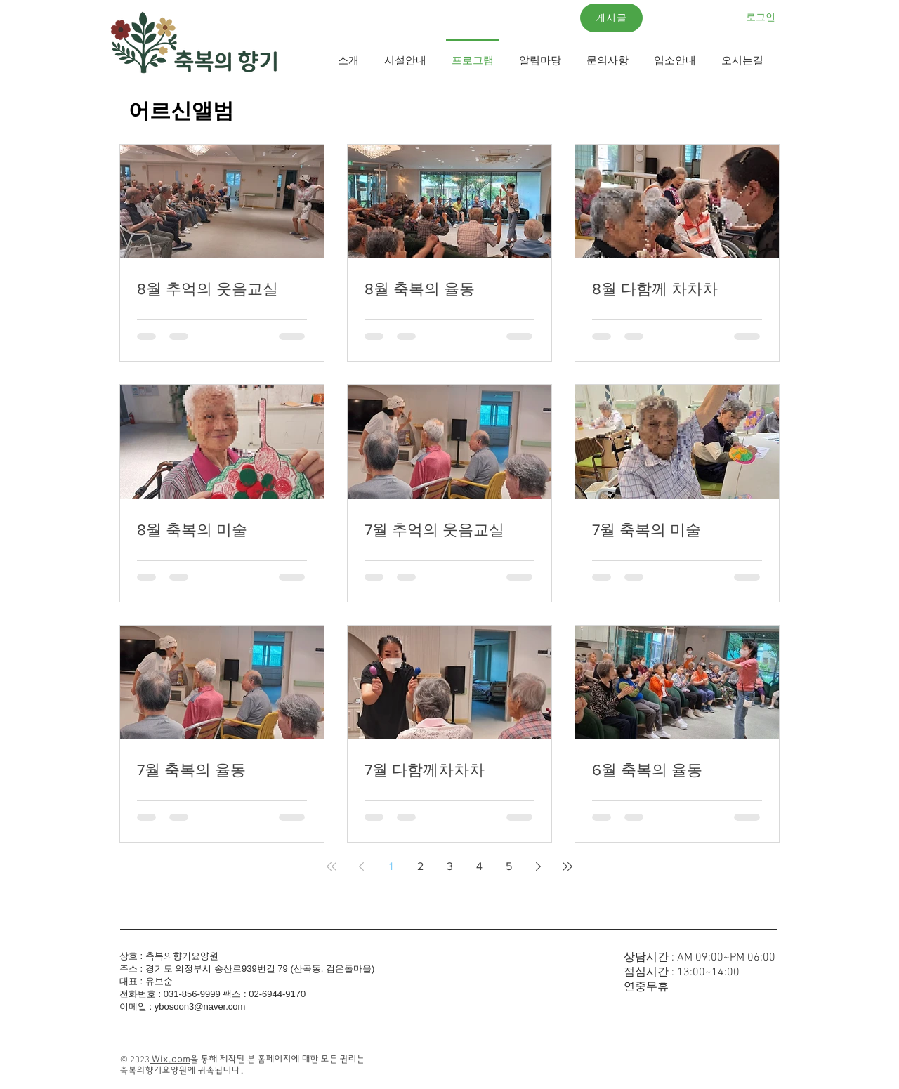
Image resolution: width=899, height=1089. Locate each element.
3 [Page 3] (450, 866)
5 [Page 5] (509, 866)
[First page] (331, 866)
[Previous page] (361, 866)
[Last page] (567, 866)
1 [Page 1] (391, 866)
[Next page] (538, 866)
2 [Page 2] (420, 866)
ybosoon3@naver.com (200, 1006)
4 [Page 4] (479, 866)
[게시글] (611, 18)
